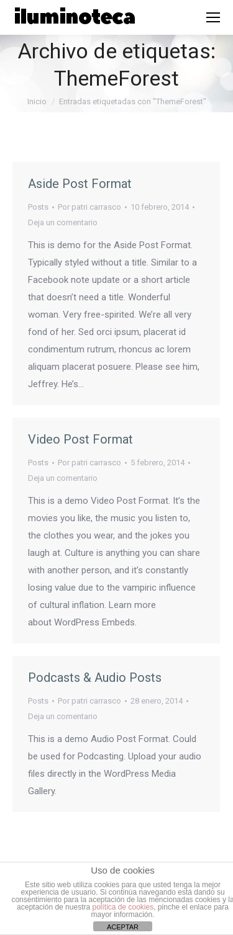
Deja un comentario (63, 222)
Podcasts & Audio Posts (95, 677)
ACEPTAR (123, 927)
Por (89, 207)
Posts (38, 207)
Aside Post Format (80, 183)
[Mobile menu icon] (213, 17)
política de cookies (122, 907)
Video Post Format (80, 439)
